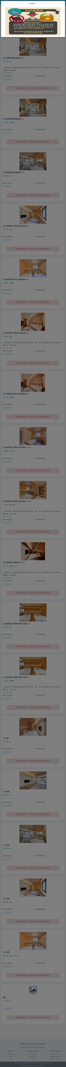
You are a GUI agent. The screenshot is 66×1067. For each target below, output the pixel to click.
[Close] (63, 3)
